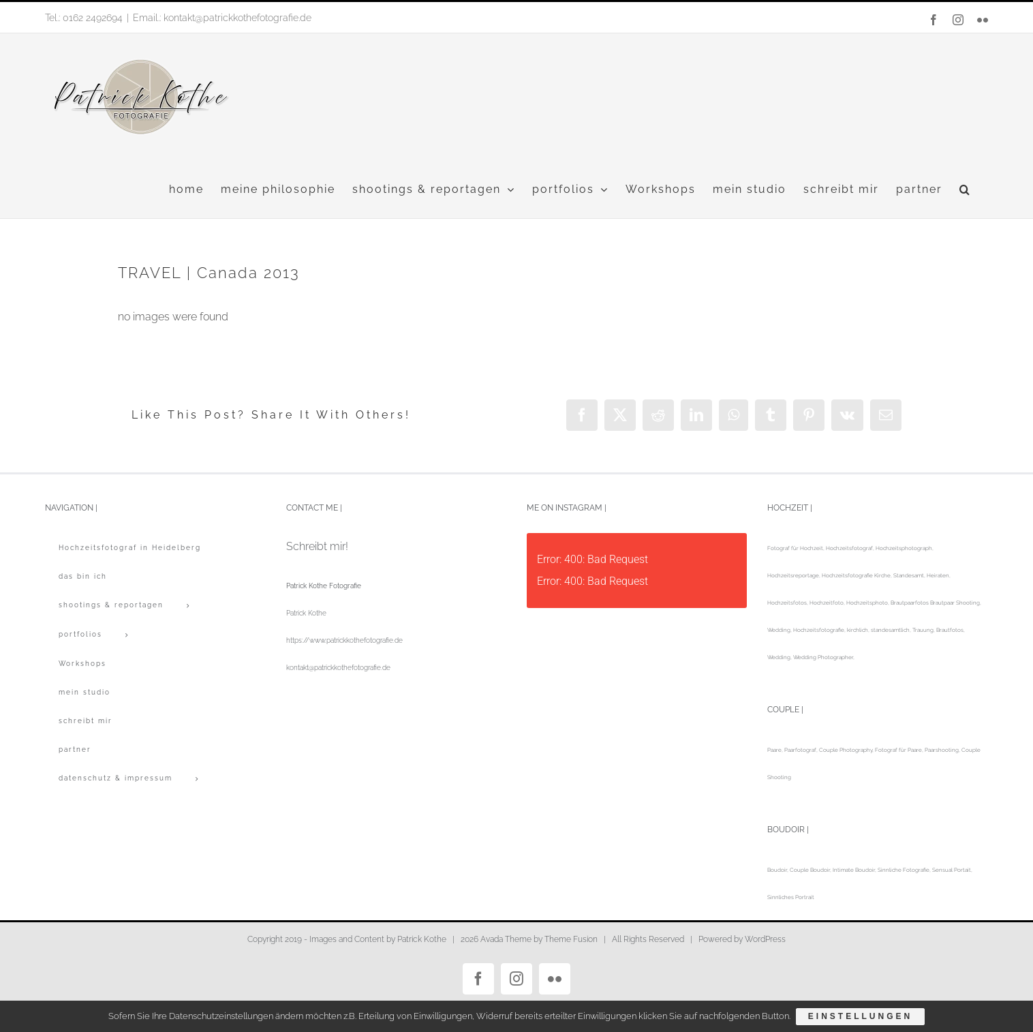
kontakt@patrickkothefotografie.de (338, 667)
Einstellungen (861, 1017)
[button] (965, 189)
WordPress (765, 939)
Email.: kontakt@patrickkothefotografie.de (222, 17)
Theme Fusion (571, 939)
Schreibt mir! (317, 546)
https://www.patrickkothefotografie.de (344, 640)
